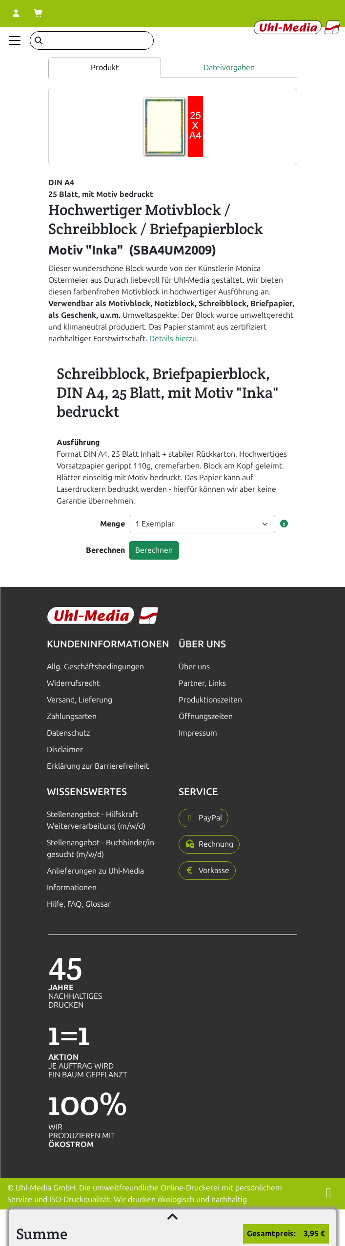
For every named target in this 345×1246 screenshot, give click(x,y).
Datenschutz (68, 733)
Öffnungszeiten (206, 716)
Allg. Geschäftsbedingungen (95, 666)
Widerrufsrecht (73, 683)
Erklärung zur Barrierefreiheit (98, 766)
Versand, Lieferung (79, 699)
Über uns (194, 666)
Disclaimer (65, 749)
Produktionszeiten (210, 699)
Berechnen (105, 550)
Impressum (198, 733)
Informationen (72, 887)
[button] (284, 524)
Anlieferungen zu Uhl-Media (95, 871)
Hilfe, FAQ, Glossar (79, 904)
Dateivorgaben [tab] (229, 67)
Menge (112, 523)
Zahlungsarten (72, 716)
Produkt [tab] (105, 67)
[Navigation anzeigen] (14, 40)
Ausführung (78, 442)
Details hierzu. (174, 338)
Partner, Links (202, 683)
